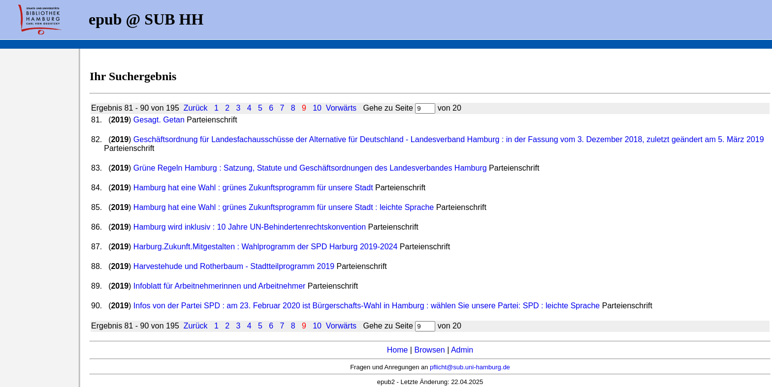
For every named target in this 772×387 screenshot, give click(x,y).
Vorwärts (341, 108)
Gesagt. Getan (159, 120)
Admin (462, 350)
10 (317, 108)
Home (397, 350)
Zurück (196, 108)
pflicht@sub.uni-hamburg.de (470, 367)
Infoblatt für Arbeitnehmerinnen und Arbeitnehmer (219, 286)
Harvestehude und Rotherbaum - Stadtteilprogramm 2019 (233, 266)
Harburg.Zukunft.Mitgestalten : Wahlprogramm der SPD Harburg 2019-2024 (265, 246)
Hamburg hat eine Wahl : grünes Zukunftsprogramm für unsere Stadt (253, 187)
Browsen (429, 350)
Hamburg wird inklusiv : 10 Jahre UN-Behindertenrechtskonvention (249, 227)
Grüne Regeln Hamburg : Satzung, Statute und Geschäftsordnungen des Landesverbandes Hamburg (310, 168)
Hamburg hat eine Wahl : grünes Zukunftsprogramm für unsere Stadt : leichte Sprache (283, 207)
